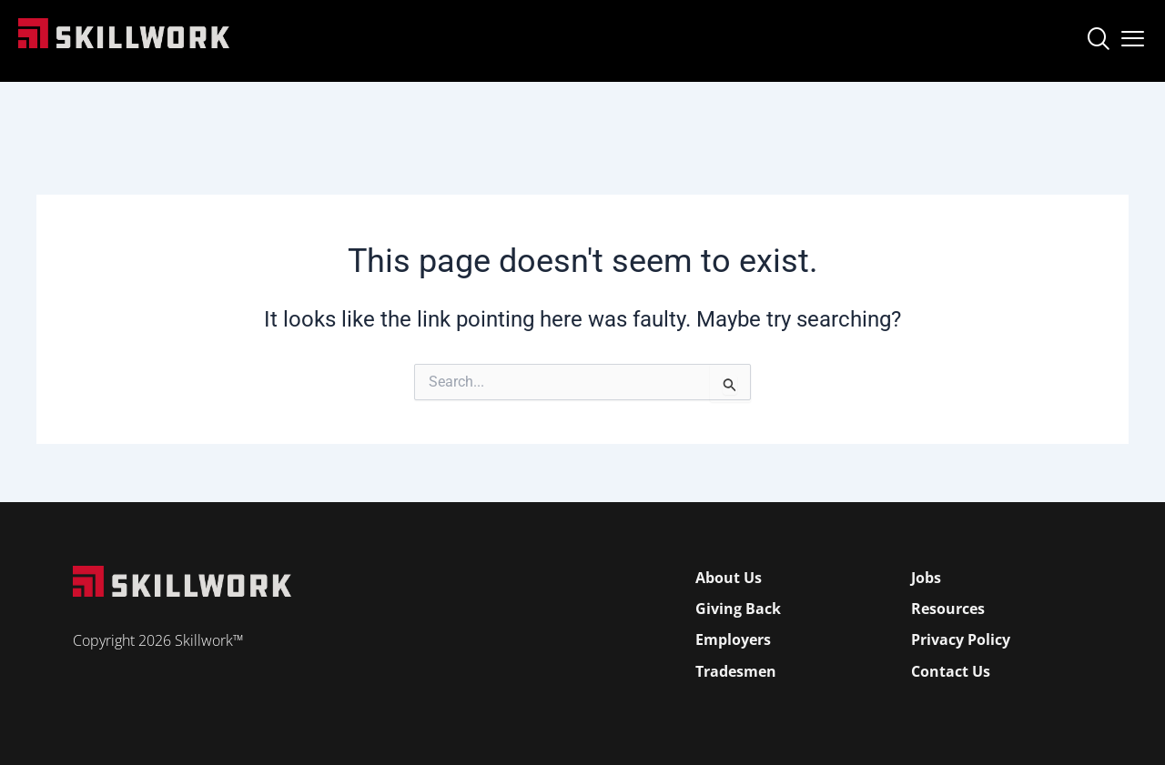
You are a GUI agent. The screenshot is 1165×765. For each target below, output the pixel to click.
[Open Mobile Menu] (1132, 35)
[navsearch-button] (1097, 41)
